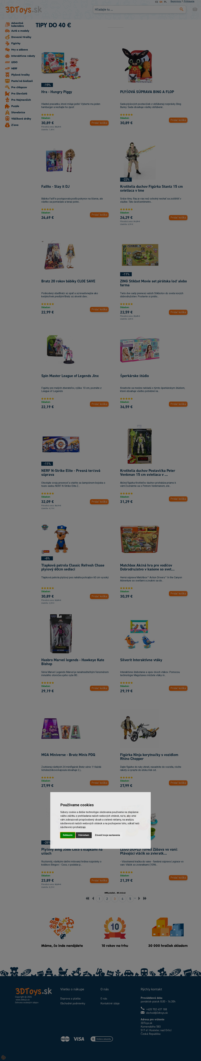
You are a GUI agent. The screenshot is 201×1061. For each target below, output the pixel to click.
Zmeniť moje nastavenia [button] (107, 835)
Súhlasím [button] (68, 835)
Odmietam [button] (83, 835)
